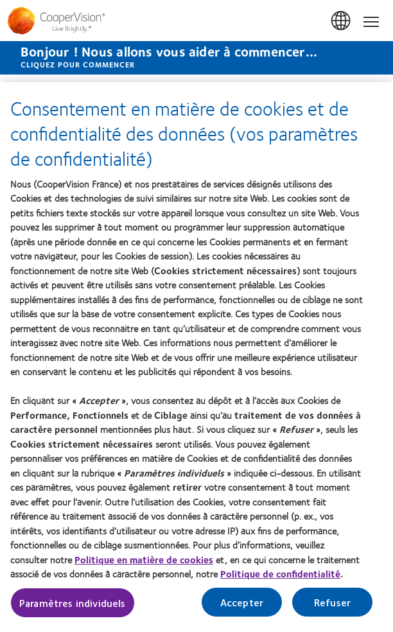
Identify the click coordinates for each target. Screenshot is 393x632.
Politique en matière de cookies (143, 560)
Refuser (332, 603)
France (341, 21)
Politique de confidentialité (280, 574)
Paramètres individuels (72, 603)
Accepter (241, 603)
